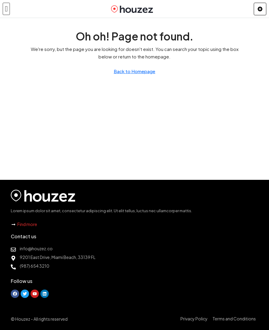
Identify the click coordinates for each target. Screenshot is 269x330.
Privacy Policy (194, 318)
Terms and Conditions (234, 318)
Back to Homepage (134, 71)
